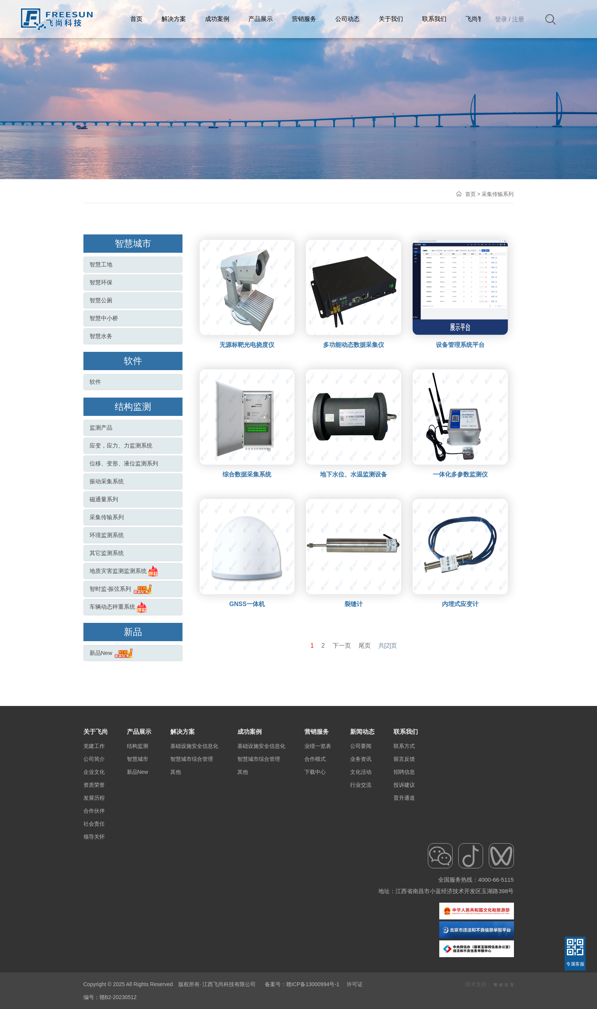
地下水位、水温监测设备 (353, 474)
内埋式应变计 (460, 604)
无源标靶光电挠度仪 (246, 345)
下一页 (342, 645)
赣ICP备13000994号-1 (312, 984)
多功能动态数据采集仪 (353, 345)
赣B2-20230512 (118, 997)
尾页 (365, 645)
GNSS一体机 (247, 604)
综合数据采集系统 (246, 474)
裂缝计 (353, 604)
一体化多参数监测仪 (460, 474)
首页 (470, 194)
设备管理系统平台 (460, 345)
